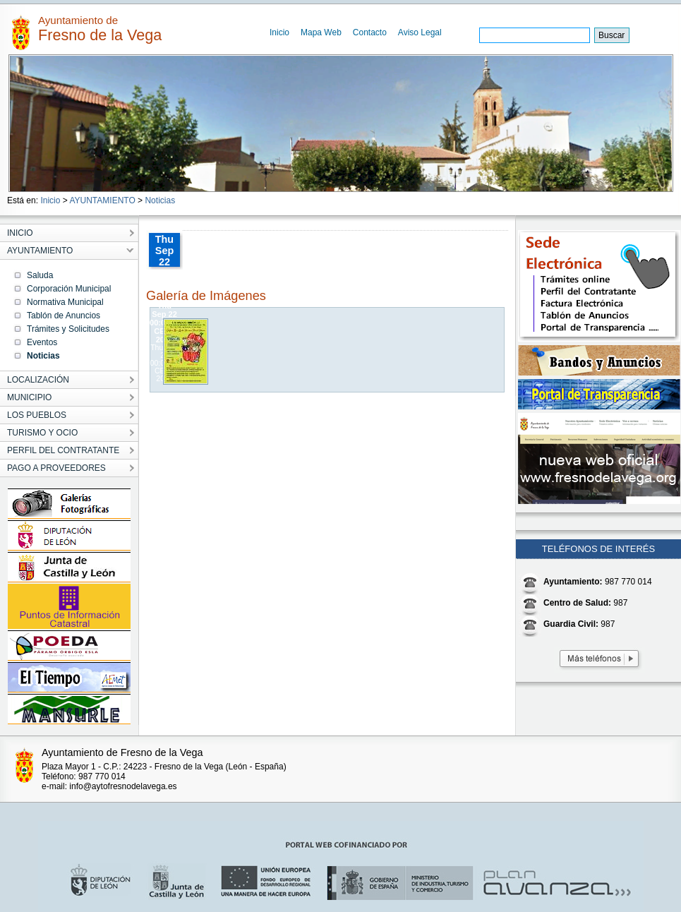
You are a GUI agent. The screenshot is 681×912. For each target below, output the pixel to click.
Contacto (370, 32)
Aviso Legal (420, 32)
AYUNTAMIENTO (102, 200)
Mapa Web (321, 32)
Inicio (279, 32)
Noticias (160, 200)
